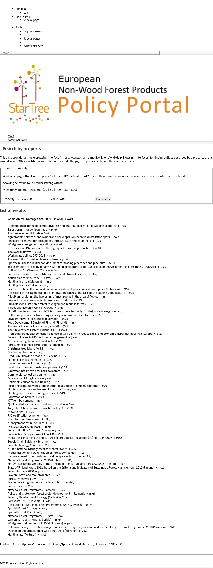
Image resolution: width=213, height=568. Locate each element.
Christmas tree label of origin (26, 348)
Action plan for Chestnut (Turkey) (29, 270)
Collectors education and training (29, 382)
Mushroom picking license (24, 378)
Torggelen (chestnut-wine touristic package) (35, 408)
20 (45, 190)
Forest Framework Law (22, 479)
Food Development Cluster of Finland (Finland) (37, 322)
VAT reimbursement (20, 400)
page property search (88, 161)
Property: (9, 199)
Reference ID (59, 176)
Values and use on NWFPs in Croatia (30, 307)
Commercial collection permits (27, 374)
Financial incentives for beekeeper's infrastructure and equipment (49, 241)
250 (66, 190)
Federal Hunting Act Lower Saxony (29, 430)
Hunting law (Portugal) (22, 534)
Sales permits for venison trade (27, 229)
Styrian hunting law (20, 352)
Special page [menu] (24, 16)
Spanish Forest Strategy (22, 508)
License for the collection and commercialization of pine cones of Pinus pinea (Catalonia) (64, 289)
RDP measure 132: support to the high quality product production (49, 248)
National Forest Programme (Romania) (32, 490)
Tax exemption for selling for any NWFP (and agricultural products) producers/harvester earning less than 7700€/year (82, 267)
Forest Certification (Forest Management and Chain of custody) (48, 274)
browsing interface (47, 157)
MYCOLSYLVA (16, 412)
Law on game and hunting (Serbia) (29, 519)
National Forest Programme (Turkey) (31, 516)
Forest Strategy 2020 (21, 471)
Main (11, 135)
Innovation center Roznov (24, 363)
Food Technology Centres (24, 445)
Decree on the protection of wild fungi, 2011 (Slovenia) (42, 531)
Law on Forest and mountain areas (29, 475)
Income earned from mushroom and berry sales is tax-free (45, 456)
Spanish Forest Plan (20, 512)
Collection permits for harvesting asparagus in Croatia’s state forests (51, 315)
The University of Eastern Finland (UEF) (32, 330)
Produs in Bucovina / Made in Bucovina (32, 356)
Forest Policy (16, 486)
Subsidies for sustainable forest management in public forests (47, 304)
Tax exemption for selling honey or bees (33, 259)
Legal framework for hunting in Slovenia (33, 319)
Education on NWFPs (21, 397)
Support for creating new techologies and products (40, 300)
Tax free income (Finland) (24, 233)
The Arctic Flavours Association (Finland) (33, 326)
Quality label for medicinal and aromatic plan (36, 404)
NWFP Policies (9, 563)
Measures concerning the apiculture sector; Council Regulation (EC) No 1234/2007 (60, 438)
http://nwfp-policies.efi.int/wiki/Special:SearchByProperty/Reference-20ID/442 (71, 544)
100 (58, 190)
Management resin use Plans (26, 423)
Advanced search (18, 139)
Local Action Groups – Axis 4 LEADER (31, 434)
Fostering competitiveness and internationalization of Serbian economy (53, 386)
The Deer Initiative (19, 252)
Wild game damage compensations (30, 244)
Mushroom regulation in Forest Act (30, 341)
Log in (27, 12)
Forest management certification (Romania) (35, 345)
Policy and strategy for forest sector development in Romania (46, 493)
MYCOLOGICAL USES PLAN (24, 426)
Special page (31, 20)
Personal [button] (21, 9)
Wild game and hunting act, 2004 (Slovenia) (35, 523)
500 (73, 190)
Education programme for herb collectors (34, 371)
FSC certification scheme (23, 415)
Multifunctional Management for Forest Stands (37, 449)
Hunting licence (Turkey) (23, 285)
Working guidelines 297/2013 (26, 255)
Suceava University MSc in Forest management (37, 337)
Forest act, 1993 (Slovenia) (24, 501)
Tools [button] (19, 27)
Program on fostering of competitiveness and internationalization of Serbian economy (62, 226)
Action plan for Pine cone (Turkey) (29, 278)
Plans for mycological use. (24, 419)
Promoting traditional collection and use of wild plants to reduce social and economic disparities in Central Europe (80, 333)
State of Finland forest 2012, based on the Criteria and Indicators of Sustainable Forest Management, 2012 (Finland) (81, 467)
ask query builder (125, 161)
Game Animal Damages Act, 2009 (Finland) (35, 219)
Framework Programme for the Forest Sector (36, 482)
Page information (34, 31)
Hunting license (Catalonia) (25, 281)
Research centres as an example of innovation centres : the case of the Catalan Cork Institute (66, 293)
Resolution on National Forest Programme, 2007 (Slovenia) (45, 505)
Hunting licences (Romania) (25, 360)
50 (51, 190)
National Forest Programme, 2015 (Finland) (35, 460)
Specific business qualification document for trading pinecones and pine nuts (56, 263)
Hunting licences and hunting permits (31, 393)
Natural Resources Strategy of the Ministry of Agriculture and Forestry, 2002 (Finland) (62, 464)
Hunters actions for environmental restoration (37, 389)
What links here (33, 46)
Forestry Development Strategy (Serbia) (33, 497)
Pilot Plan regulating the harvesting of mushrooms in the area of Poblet (53, 296)
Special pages (32, 38)
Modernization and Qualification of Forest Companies (42, 452)
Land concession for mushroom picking (32, 367)
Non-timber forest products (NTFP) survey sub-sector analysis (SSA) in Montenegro (60, 311)
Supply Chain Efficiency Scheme (28, 441)
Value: (55, 199)
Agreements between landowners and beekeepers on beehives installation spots (59, 237)
